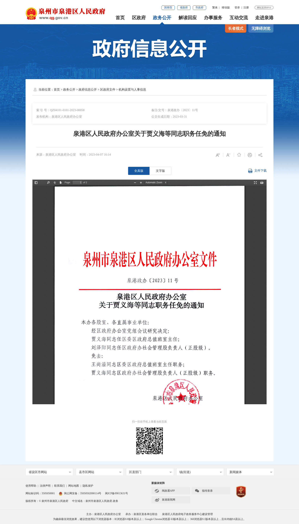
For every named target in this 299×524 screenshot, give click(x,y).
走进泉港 (264, 17)
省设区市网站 (50, 472)
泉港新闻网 (165, 499)
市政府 (199, 7)
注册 (246, 7)
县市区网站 (100, 472)
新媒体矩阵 (158, 483)
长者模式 (235, 28)
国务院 (168, 7)
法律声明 (45, 485)
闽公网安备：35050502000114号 (80, 493)
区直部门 (150, 472)
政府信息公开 (88, 89)
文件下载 (257, 171)
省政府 (184, 7)
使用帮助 (31, 485)
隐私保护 (88, 485)
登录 (237, 7)
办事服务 (213, 17)
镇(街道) (200, 472)
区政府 (139, 17)
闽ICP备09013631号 (116, 493)
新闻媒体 (251, 472)
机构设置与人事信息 (132, 89)
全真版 (138, 170)
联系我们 (59, 485)
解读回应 (187, 17)
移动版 (226, 7)
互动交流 (239, 17)
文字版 (160, 170)
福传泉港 (204, 491)
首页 (120, 17)
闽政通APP (165, 491)
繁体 (215, 7)
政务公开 (162, 17)
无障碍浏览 (260, 28)
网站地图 (73, 485)
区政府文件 (107, 89)
